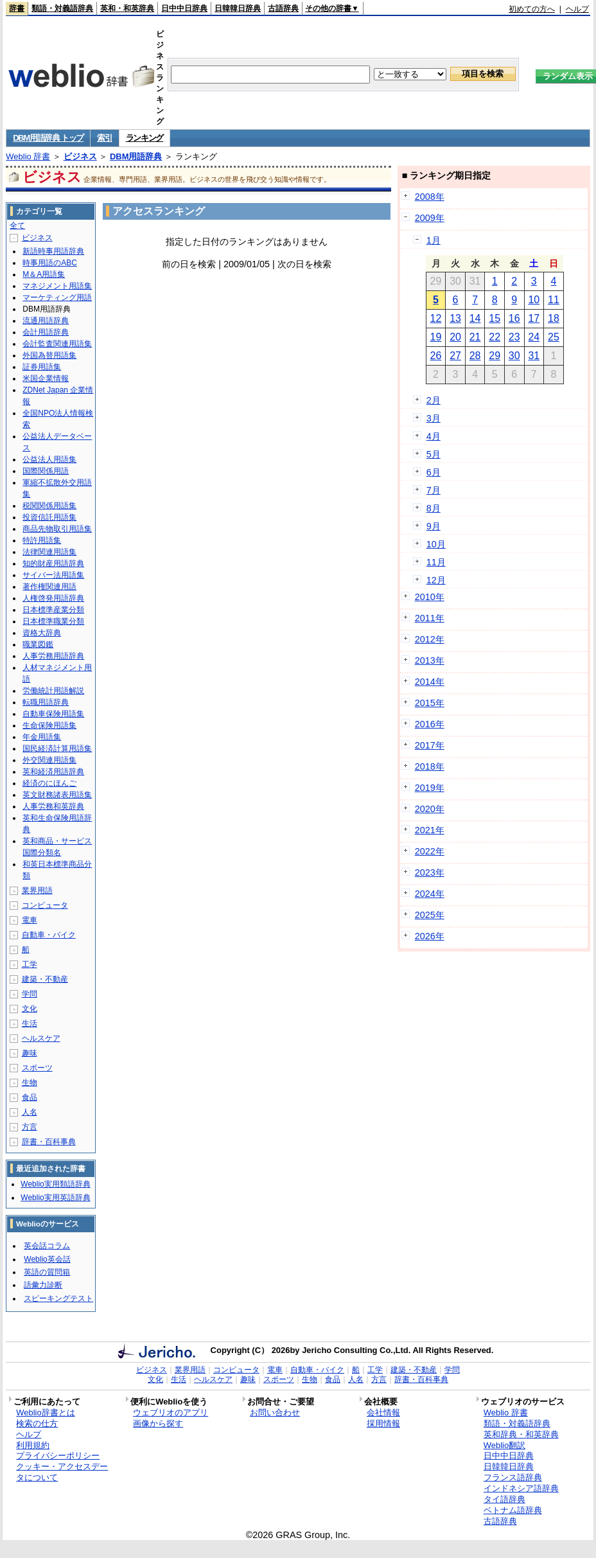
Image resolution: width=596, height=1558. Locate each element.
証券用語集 (41, 366)
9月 (433, 526)
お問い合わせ (275, 1412)
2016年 (429, 724)
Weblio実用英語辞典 (55, 1197)
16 (514, 318)
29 (494, 355)
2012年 (429, 639)
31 (533, 355)
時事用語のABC (49, 262)
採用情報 (383, 1423)
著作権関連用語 (49, 586)
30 (514, 355)
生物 (29, 1082)
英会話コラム (47, 1245)
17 (533, 318)
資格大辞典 (41, 632)
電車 (29, 920)
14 (475, 318)
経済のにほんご (49, 783)
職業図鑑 (37, 644)
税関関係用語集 (49, 505)
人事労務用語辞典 (53, 655)
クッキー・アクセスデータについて (62, 1472)
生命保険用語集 (49, 725)
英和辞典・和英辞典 (521, 1434)
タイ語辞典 (504, 1499)
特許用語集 (41, 540)
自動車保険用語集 (53, 713)
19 (436, 337)
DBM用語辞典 (136, 156)
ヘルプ (577, 8)
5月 (433, 454)
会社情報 (383, 1412)
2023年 (429, 872)
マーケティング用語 (57, 297)
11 (553, 299)
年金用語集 (41, 736)
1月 (433, 240)
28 (475, 355)
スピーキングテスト (58, 1298)
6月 (433, 472)
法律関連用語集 (49, 551)
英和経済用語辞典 (53, 771)
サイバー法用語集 (53, 575)
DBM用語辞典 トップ (48, 138)
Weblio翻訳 (504, 1445)
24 (533, 337)
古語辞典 (283, 8)
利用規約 (32, 1445)
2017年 (429, 745)
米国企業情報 (45, 378)
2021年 (429, 830)
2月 (433, 400)
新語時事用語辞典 (53, 251)
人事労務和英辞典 (53, 806)
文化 (29, 1008)
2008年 (429, 196)
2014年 (429, 682)
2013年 (429, 660)
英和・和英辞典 (127, 8)
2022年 (429, 851)
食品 (29, 1097)
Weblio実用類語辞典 (55, 1184)
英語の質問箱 (47, 1272)
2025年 (429, 915)
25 (553, 337)
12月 (436, 580)
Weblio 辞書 (28, 156)
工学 (29, 964)
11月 (436, 562)
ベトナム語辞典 (513, 1510)
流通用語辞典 (45, 320)
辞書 (16, 8)
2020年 (429, 809)
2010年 (429, 597)
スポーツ (37, 1067)
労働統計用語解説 (53, 690)
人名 (29, 1112)
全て (17, 225)
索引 (104, 138)
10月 (436, 544)
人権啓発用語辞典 (53, 598)
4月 (433, 436)
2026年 (429, 936)
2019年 (429, 788)
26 (436, 355)
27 (455, 355)
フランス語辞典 (513, 1477)
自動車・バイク (49, 934)
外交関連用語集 (49, 760)
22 (494, 337)
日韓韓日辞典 (238, 8)
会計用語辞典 (45, 332)
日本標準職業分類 (53, 621)
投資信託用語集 (49, 517)
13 (455, 318)
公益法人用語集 (49, 459)
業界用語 (37, 890)
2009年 (429, 218)
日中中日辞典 (184, 8)
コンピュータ (45, 905)
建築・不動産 (45, 979)
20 (455, 337)
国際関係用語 (45, 470)
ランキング (145, 138)
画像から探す (158, 1423)
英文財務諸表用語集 (57, 794)
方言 (29, 1126)
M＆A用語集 (43, 274)
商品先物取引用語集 (57, 528)
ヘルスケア (41, 1038)
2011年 (429, 618)
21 (475, 337)
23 (514, 337)
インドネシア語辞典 (521, 1488)
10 (533, 299)
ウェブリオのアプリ (170, 1412)
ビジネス (80, 156)
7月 (433, 490)
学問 (29, 993)
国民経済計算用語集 (57, 748)
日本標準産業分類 (53, 609)
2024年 (429, 894)
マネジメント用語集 (57, 285)
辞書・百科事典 (49, 1141)
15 (494, 318)
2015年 (429, 703)
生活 (29, 1023)
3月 (433, 418)
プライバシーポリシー (58, 1455)
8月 (433, 508)
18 (553, 318)
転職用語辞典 (45, 702)
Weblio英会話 (47, 1259)
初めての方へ (532, 8)
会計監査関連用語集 (57, 343)
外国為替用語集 (49, 355)
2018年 (429, 766)
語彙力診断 (43, 1284)
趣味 (29, 1053)
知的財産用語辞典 (53, 563)
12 (436, 318)
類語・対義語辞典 (62, 8)
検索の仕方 (37, 1423)
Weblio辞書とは (45, 1412)
